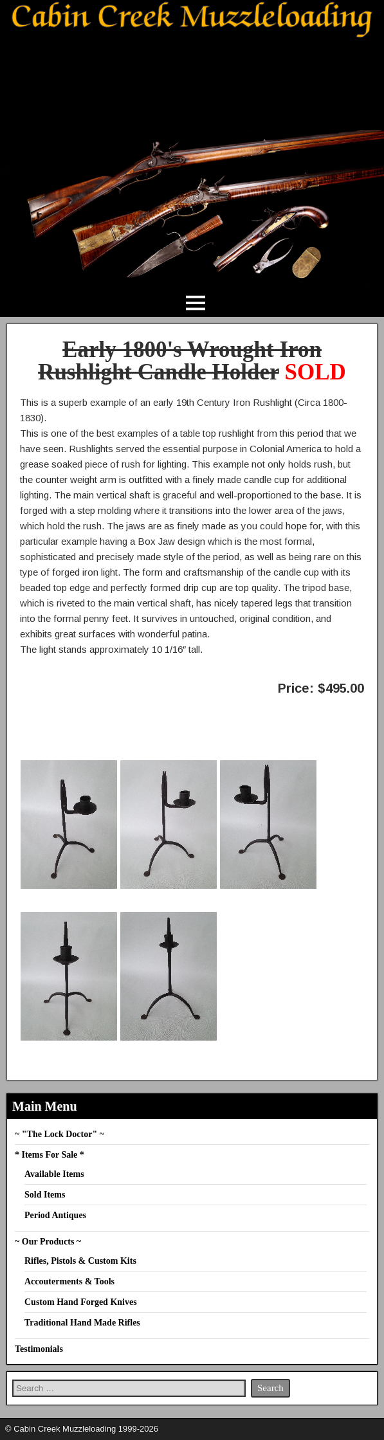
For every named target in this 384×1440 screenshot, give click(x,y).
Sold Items (44, 1194)
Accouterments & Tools (69, 1281)
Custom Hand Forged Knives (80, 1302)
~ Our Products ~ (48, 1241)
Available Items (54, 1174)
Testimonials (39, 1349)
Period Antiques (55, 1215)
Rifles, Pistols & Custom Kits (80, 1261)
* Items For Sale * (49, 1155)
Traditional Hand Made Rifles (82, 1322)
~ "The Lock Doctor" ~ (59, 1134)
